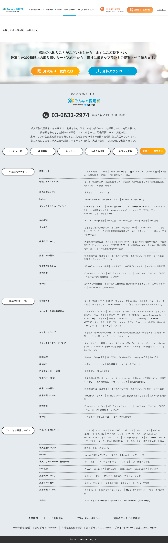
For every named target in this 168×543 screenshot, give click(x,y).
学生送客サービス (115, 364)
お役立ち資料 (125, 151)
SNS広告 (43, 220)
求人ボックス (90, 192)
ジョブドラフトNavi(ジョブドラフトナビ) (143, 304)
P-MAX (87, 221)
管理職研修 (89, 371)
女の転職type (152, 171)
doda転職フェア (112, 182)
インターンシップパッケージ (116, 336)
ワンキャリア (121, 301)
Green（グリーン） (116, 206)
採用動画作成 (90, 256)
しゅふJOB (115, 430)
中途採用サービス (18, 171)
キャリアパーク (133, 364)
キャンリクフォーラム (129, 322)
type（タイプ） (137, 171)
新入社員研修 (103, 371)
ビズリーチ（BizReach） (139, 206)
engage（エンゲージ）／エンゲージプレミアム (133, 210)
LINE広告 (111, 221)
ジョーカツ (106, 326)
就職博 (112, 318)
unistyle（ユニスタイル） (142, 301)
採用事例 (42, 151)
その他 (42, 283)
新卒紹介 (43, 364)
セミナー (70, 151)
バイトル (88, 430)
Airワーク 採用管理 (156, 266)
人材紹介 (43, 227)
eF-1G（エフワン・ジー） (120, 273)
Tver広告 (154, 221)
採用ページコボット (93, 483)
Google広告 (99, 221)
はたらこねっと (150, 434)
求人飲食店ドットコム (120, 175)
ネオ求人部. (116, 266)
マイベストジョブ (115, 434)
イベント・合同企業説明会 (51, 311)
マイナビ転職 (90, 171)
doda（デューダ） (118, 171)
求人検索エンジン (47, 192)
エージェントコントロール (117, 242)
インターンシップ (47, 332)
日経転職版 (93, 175)
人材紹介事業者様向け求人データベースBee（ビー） (127, 231)
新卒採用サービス (18, 301)
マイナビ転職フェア (93, 182)
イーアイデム (104, 441)
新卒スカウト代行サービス (145, 378)
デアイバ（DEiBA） (131, 315)
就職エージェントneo (94, 364)
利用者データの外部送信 (127, 518)
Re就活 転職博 (103, 185)
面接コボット (90, 490)
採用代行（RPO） (47, 241)
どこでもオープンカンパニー (97, 417)
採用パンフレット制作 (141, 256)
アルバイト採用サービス (18, 430)
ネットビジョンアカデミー (96, 228)
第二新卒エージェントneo (124, 228)
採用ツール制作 (46, 255)
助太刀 (104, 175)
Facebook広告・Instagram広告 (132, 221)
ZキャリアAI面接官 (93, 284)
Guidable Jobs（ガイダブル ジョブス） (102, 437)
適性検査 (43, 273)
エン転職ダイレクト (99, 210)
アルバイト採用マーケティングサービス (102, 500)
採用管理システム (47, 266)
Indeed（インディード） (133, 199)
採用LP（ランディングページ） (98, 259)
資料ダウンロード (112, 71)
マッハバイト (101, 430)
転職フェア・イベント (49, 182)
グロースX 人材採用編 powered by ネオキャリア (127, 284)
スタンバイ (104, 192)
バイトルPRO (98, 434)
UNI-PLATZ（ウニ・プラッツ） (132, 318)
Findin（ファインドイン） (111, 490)
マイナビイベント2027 (118, 311)
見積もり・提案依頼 (140, 9)
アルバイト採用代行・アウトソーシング (122, 476)
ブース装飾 (159, 256)
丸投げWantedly (137, 245)
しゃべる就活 (149, 322)
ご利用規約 (57, 518)
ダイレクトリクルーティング (52, 206)
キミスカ (120, 343)
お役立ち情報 (97, 151)
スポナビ (102, 318)
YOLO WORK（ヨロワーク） (102, 287)
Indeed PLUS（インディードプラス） (102, 199)
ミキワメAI (140, 273)
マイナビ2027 (106, 301)
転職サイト (44, 171)
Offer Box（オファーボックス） (141, 343)
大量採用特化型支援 (93, 242)
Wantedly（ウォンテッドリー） (98, 213)
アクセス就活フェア (110, 315)
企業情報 (33, 518)
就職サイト (44, 301)
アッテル (152, 273)
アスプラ (117, 326)
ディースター (90, 462)
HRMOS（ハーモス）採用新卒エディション (127, 396)
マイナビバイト (143, 430)
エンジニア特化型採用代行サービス (106, 249)
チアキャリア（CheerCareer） (106, 304)
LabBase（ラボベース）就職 (107, 347)
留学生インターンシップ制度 (97, 332)
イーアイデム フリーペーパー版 (114, 462)
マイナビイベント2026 (142, 311)
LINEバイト (128, 430)
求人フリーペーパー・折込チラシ (54, 461)
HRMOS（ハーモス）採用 (96, 266)
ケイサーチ (151, 437)
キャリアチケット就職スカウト (98, 343)
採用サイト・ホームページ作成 (113, 256)
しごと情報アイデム (140, 462)
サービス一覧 (15, 151)
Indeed (42, 199)
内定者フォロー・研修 (49, 371)
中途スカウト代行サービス (145, 242)
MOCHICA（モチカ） (135, 266)
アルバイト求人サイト (49, 430)
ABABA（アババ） (132, 347)
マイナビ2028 (90, 301)
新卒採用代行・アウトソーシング (112, 382)
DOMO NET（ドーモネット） (127, 441)
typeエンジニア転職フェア (135, 182)
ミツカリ (115, 277)
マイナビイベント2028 (95, 311)
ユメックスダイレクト (133, 437)
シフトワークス (133, 434)
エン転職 (103, 171)
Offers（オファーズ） (94, 206)
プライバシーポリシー (88, 518)
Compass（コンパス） (95, 273)
